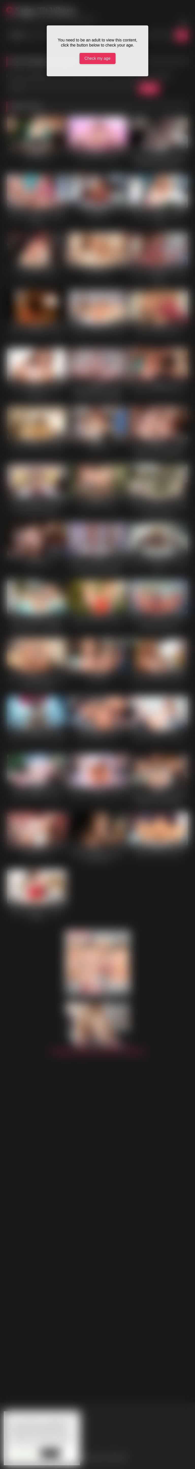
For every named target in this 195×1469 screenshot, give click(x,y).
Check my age (97, 58)
